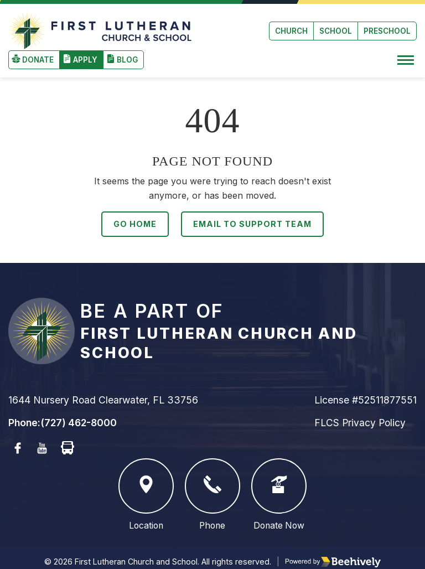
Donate (38, 50)
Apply (85, 50)
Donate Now (279, 486)
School (335, 26)
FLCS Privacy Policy (360, 414)
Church (291, 26)
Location (146, 486)
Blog (127, 50)
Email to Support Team (252, 215)
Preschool (387, 26)
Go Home (134, 215)
